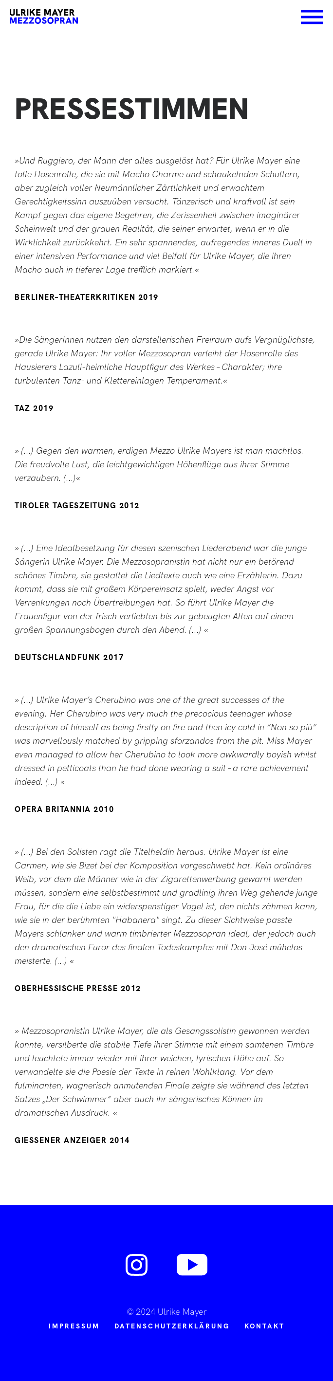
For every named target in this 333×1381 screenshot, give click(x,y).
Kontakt (264, 1326)
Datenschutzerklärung (172, 1326)
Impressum (74, 1326)
